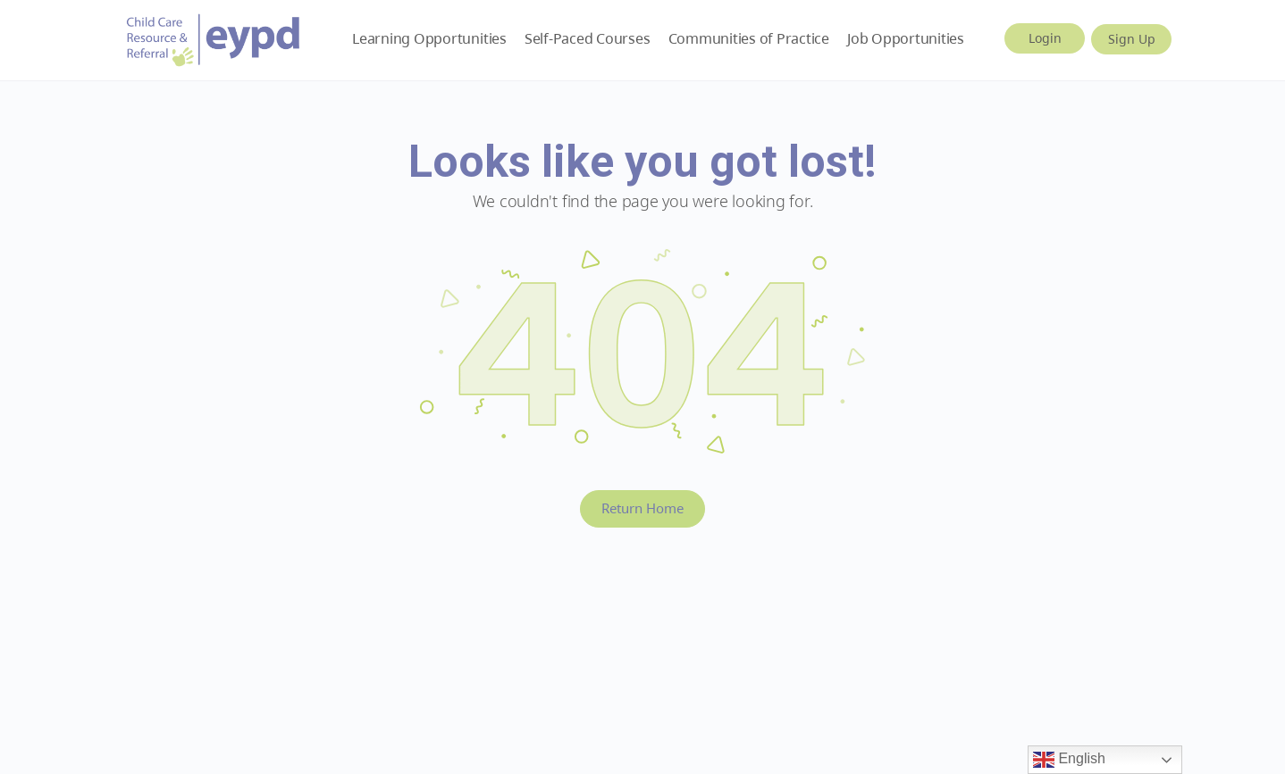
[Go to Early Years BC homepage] (213, 37)
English (1069, 759)
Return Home (642, 508)
